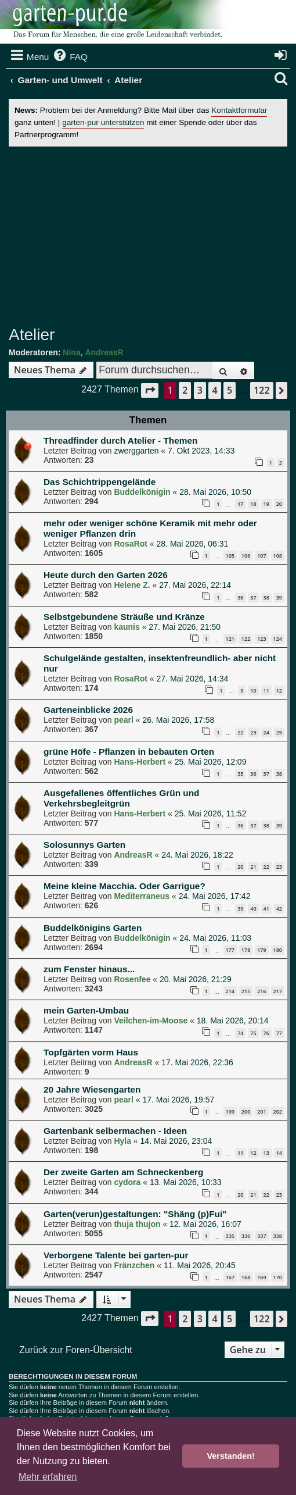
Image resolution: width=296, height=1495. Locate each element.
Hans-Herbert (139, 761)
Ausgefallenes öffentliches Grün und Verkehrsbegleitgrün (122, 798)
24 (266, 732)
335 (230, 1236)
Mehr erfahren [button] (48, 1477)
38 (266, 597)
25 (279, 732)
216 (261, 991)
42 (279, 908)
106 (245, 555)
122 (245, 639)
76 (266, 1033)
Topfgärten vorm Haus (91, 1052)
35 (240, 773)
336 (245, 1236)
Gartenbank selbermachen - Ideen (115, 1131)
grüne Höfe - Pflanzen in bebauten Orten (129, 752)
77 (279, 1033)
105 (230, 555)
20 (279, 504)
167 (230, 1277)
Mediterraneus (141, 896)
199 (230, 1111)
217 (277, 991)
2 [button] (184, 390)
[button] (149, 390)
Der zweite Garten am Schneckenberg (123, 1172)
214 (230, 991)
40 (253, 908)
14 (279, 1153)
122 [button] (261, 390)
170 (277, 1277)
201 (261, 1111)
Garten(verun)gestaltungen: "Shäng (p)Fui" (135, 1214)
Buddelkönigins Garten (93, 928)
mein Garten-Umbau (86, 1010)
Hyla (122, 1141)
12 (279, 690)
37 (253, 597)
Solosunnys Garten (84, 845)
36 (240, 597)
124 (277, 639)
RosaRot (130, 543)
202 (277, 1111)
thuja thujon (137, 1224)
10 (253, 690)
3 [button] (200, 390)
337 (261, 1236)
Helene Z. (132, 585)
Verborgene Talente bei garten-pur (116, 1255)
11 (266, 690)
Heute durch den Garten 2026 (106, 575)
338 (277, 1236)
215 (245, 991)
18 (253, 504)
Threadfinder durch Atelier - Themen (120, 440)
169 (261, 1277)
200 (245, 1111)
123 (261, 639)
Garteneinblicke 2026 (88, 710)
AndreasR (104, 352)
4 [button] (214, 390)
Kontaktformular (239, 110)
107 (261, 555)
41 (266, 908)
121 (230, 639)
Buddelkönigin (142, 492)
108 (277, 555)
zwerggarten (136, 450)
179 (261, 950)
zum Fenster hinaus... (89, 969)
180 (277, 950)
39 (279, 597)
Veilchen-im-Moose (150, 1020)
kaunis (126, 626)
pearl (123, 720)
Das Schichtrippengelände (100, 482)
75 (253, 1033)
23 (253, 732)
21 (253, 866)
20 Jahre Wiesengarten (92, 1089)
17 (240, 504)
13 (266, 1153)
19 (266, 504)
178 (245, 950)
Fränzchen (134, 1265)
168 (245, 1277)
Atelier (32, 335)
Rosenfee (132, 979)
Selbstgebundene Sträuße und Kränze (124, 617)
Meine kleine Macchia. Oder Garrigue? (124, 886)
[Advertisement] (152, 236)
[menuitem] (70, 57)
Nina (71, 352)
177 (230, 950)
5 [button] (229, 390)
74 (240, 1033)
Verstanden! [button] (231, 1456)
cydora (127, 1182)
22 (240, 732)
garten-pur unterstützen (103, 122)
